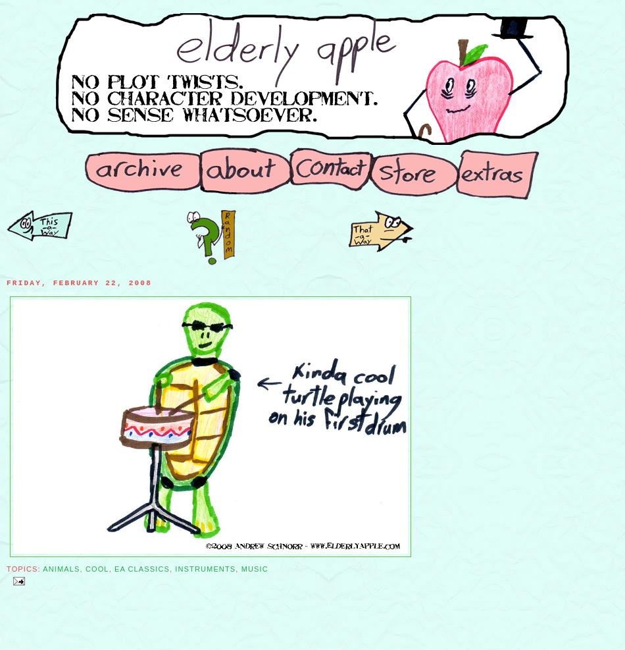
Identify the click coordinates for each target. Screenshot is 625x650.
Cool (97, 569)
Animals (61, 569)
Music (254, 569)
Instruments (205, 569)
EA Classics (142, 569)
